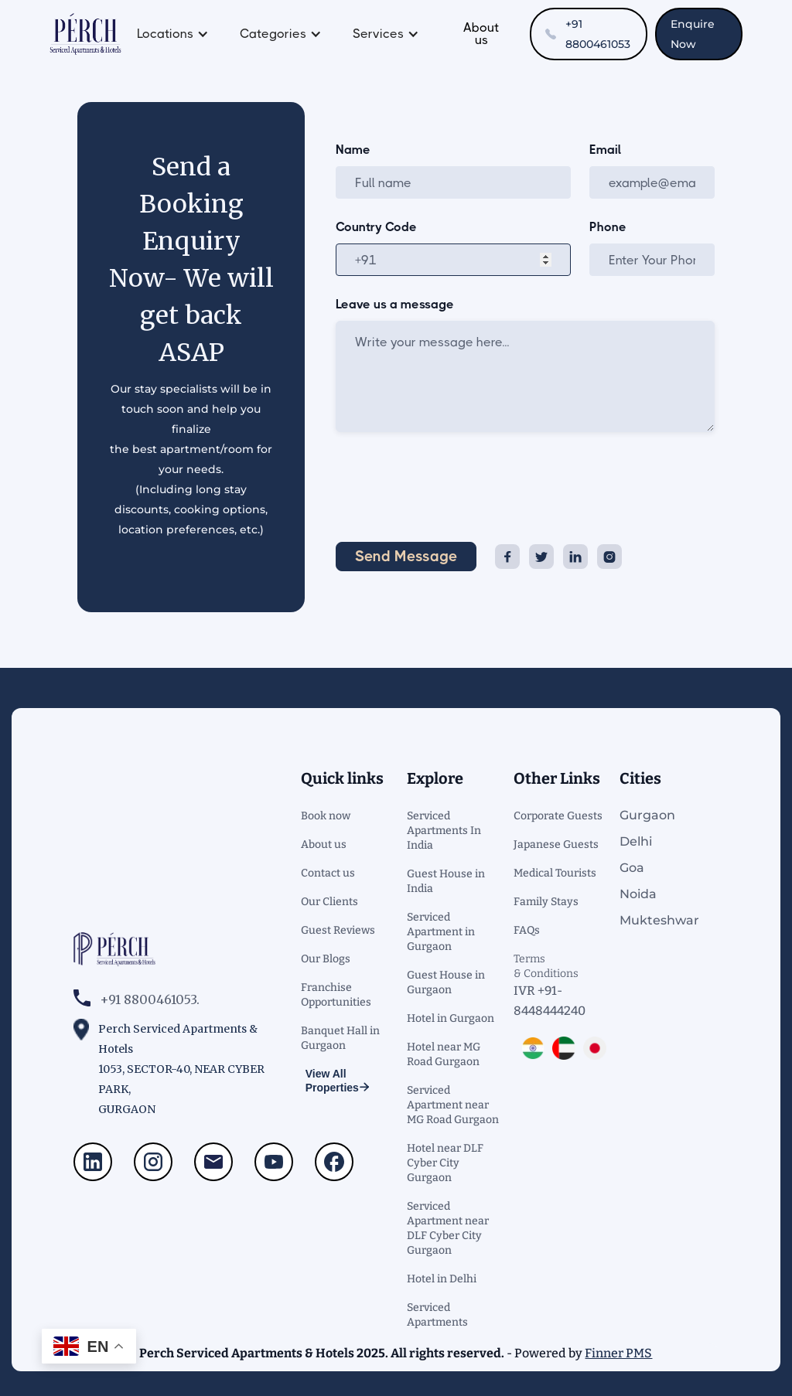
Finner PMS (618, 1353)
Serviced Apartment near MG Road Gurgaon (453, 1105)
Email (605, 150)
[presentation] (453, 484)
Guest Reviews (338, 930)
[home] (85, 34)
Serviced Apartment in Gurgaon (441, 932)
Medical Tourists (555, 873)
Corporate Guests (558, 815)
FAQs (527, 930)
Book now (325, 815)
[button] (172, 34)
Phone (607, 227)
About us (481, 33)
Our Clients (329, 901)
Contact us (328, 873)
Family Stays (546, 901)
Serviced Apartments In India (444, 830)
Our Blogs (325, 958)
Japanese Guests (556, 844)
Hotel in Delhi (441, 1278)
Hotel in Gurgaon (450, 1018)
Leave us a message (395, 305)
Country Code (376, 227)
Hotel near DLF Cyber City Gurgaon (445, 1163)
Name (353, 150)
